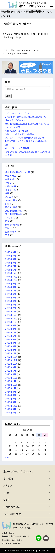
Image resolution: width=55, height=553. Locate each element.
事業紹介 (8, 478)
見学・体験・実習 (12, 513)
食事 (7, 193)
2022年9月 (10, 367)
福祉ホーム (10, 189)
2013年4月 (10, 402)
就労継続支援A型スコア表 (17, 172)
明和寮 (8, 182)
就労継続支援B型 (13, 210)
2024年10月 (11, 280)
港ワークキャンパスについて (18, 471)
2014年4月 (10, 391)
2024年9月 (10, 283)
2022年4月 (10, 374)
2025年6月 (10, 255)
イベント (9, 217)
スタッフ (7, 485)
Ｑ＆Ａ (6, 499)
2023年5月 (10, 339)
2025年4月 (10, 259)
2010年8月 (10, 409)
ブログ (6, 492)
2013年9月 (10, 398)
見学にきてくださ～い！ (16, 120)
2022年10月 (11, 363)
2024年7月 (10, 290)
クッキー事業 (11, 200)
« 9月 (7, 457)
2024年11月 (11, 276)
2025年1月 (10, 269)
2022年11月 (11, 360)
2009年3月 (10, 412)
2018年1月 (10, 381)
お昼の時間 (10, 186)
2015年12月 (11, 384)
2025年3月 (10, 262)
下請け (8, 228)
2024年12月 (11, 273)
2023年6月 (10, 335)
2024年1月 (10, 311)
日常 (7, 221)
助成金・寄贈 (11, 207)
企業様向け (10, 231)
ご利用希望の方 (11, 506)
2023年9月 (10, 325)
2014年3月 (10, 395)
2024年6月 (10, 293)
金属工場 (9, 179)
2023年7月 (10, 332)
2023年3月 (10, 346)
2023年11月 (11, 318)
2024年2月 (10, 307)
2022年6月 (10, 370)
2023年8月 (10, 328)
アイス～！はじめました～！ (17, 113)
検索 (8, 96)
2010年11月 (11, 405)
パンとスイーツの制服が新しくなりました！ (25, 137)
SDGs (8, 203)
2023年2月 (10, 349)
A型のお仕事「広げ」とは (16, 130)
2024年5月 (10, 297)
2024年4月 (10, 301)
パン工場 (9, 196)
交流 (7, 235)
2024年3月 (10, 304)
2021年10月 (11, 377)
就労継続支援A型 (13, 214)
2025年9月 (10, 252)
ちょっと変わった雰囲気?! (17, 148)
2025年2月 (10, 266)
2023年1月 (10, 353)
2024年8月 (10, 287)
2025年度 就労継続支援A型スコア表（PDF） (27, 116)
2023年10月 (11, 321)
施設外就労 (10, 175)
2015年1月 (10, 388)
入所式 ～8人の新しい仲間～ (19, 134)
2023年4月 (10, 342)
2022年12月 (11, 356)
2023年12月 (11, 314)
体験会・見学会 (12, 224)
